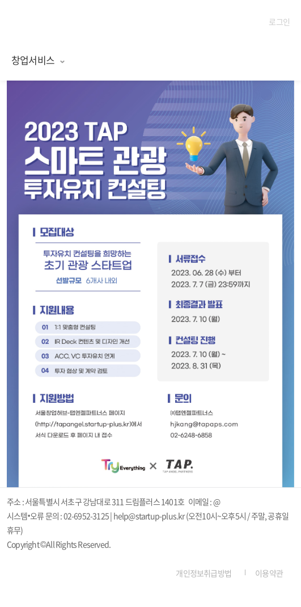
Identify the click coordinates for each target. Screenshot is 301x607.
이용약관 (269, 573)
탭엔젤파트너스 (46, 22)
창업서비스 (38, 60)
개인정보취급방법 (203, 573)
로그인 (279, 21)
